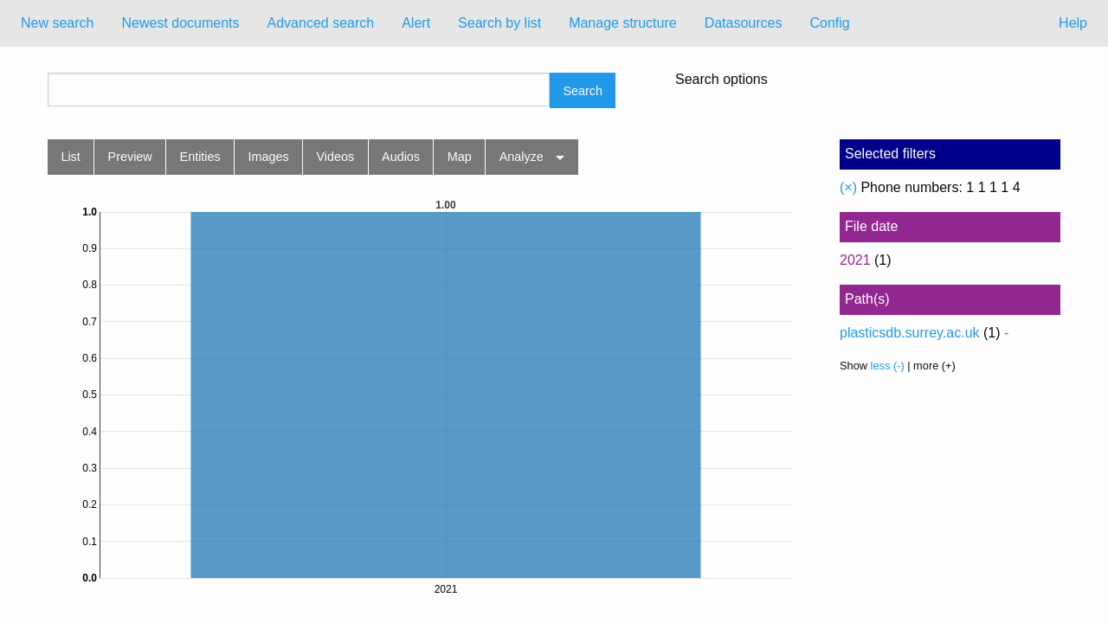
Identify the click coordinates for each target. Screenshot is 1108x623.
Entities (200, 157)
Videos (336, 157)
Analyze (521, 157)
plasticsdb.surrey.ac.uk (910, 332)
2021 (855, 260)
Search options (721, 80)
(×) (848, 187)
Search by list (499, 23)
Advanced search (321, 23)
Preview (130, 157)
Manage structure (623, 23)
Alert (416, 23)
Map (460, 157)
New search (57, 23)
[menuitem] (57, 23)
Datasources (744, 23)
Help (1073, 23)
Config (829, 23)
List (70, 157)
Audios (401, 157)
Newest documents (180, 23)
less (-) (888, 365)
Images (268, 157)
